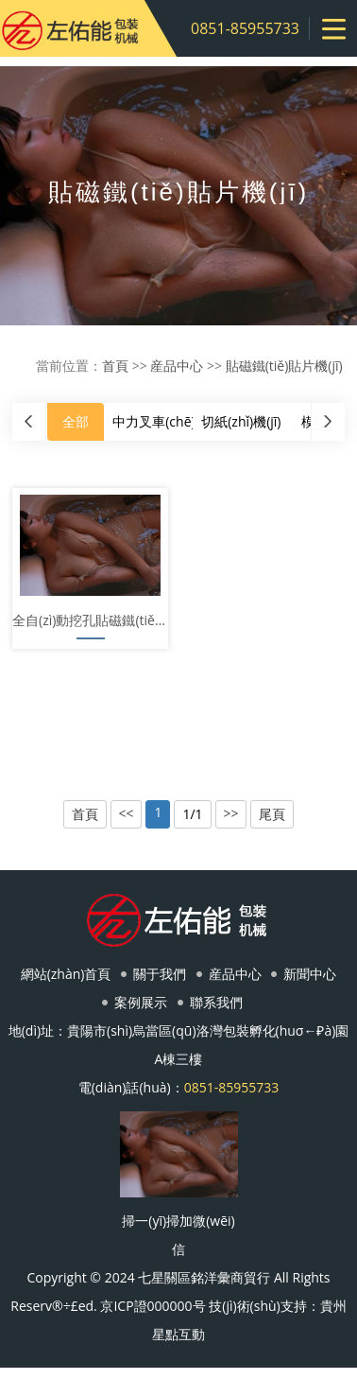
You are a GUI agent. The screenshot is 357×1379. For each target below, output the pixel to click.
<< (126, 814)
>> (231, 814)
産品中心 (176, 366)
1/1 (192, 814)
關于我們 (159, 974)
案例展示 (140, 1002)
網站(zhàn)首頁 (66, 974)
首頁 (115, 366)
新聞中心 (309, 974)
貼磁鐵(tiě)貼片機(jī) (284, 366)
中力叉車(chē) (153, 421)
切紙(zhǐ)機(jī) (240, 421)
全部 (75, 421)
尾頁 (272, 814)
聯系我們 (216, 1002)
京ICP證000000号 (152, 1306)
